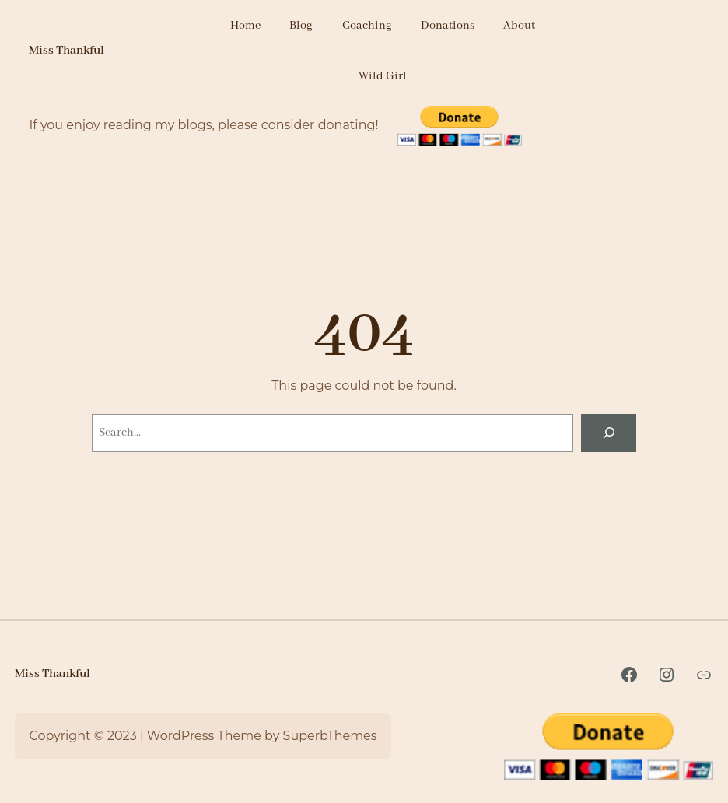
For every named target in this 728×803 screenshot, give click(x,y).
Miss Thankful (66, 50)
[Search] (608, 433)
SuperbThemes (330, 735)
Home (245, 26)
